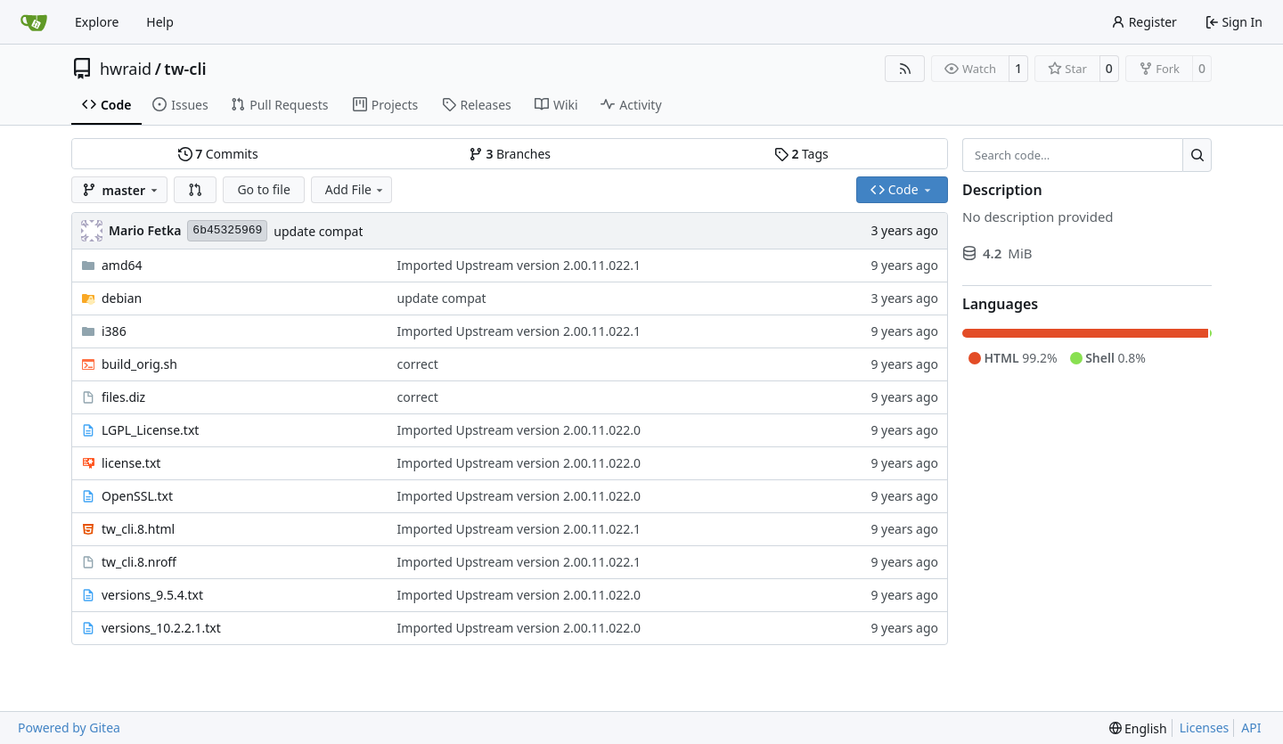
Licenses (1205, 727)
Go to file (263, 189)
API (1251, 727)
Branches (510, 153)
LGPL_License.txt (150, 429)
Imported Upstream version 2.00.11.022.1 (519, 265)
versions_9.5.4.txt (152, 594)
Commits (218, 153)
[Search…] (1197, 155)
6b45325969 (227, 230)
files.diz (123, 396)
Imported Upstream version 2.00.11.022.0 (519, 429)
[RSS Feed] (905, 68)
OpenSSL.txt (137, 495)
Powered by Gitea (69, 727)
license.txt (131, 462)
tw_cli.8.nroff (139, 561)
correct (417, 364)
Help (160, 21)
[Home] (34, 22)
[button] (195, 189)
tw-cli (185, 69)
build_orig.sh (139, 364)
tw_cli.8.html (138, 528)
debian (122, 298)
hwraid (125, 69)
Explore (96, 21)
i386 (114, 331)
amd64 (122, 265)
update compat (318, 231)
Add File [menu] (355, 189)
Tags (801, 153)
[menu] (1138, 728)
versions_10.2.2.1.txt (161, 627)
